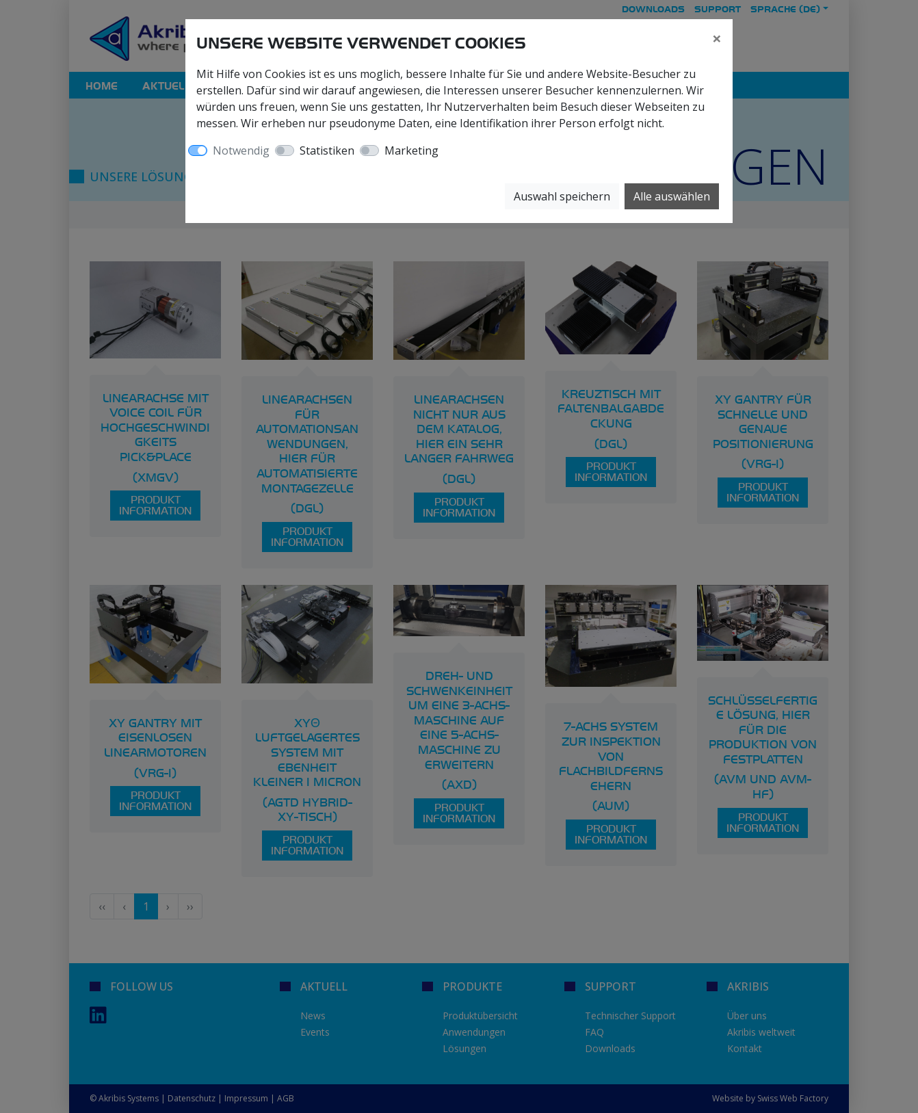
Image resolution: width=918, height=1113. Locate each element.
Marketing (411, 150)
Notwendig (241, 150)
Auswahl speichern (562, 196)
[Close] (717, 38)
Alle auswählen (671, 196)
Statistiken (327, 150)
